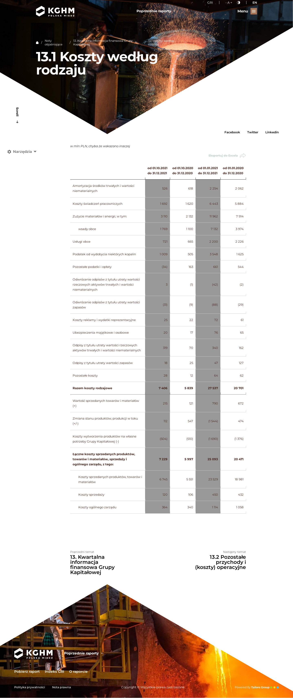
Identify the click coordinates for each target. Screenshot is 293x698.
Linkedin (272, 132)
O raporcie (78, 672)
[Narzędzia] (22, 152)
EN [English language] (255, 2)
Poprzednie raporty (156, 11)
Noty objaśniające (53, 42)
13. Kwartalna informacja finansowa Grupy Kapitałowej (103, 42)
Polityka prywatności (29, 687)
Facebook (232, 132)
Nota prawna (61, 687)
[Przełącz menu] (247, 11)
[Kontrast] (238, 2)
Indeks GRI (54, 672)
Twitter (252, 132)
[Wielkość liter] (228, 2)
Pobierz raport (27, 672)
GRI (210, 2)
